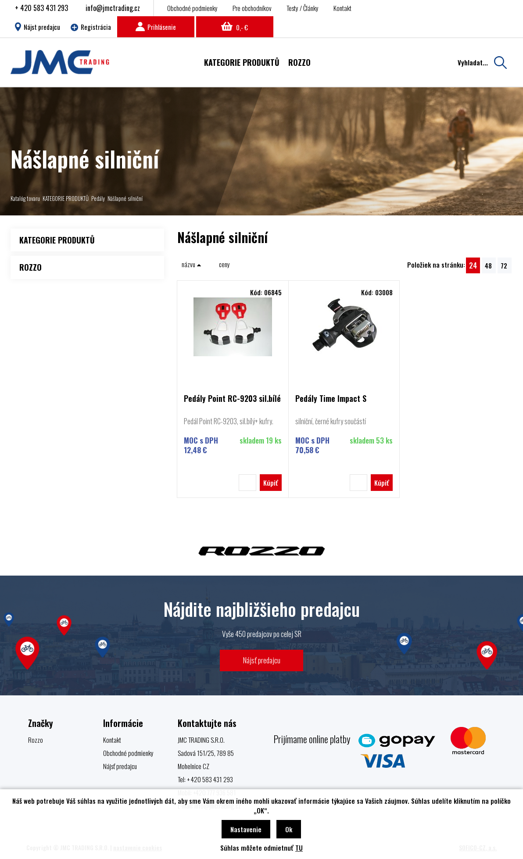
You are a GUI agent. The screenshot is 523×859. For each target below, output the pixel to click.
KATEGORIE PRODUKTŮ (66, 198)
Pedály (98, 198)
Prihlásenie (156, 27)
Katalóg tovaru (25, 198)
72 (504, 265)
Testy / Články (303, 8)
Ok (288, 829)
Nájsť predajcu (261, 660)
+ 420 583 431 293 (41, 8)
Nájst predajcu (37, 27)
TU (299, 847)
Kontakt (342, 8)
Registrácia (91, 27)
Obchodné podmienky (192, 8)
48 (488, 265)
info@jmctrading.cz (113, 8)
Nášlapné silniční (125, 198)
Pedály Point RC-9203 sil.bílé (232, 399)
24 (473, 265)
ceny (224, 264)
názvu (191, 264)
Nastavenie (246, 829)
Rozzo (35, 739)
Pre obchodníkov (252, 8)
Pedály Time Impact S (330, 399)
